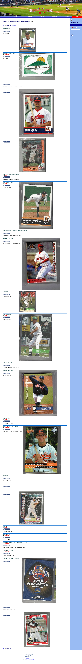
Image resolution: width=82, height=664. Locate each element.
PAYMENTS (54, 16)
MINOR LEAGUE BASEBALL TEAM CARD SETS (20, 21)
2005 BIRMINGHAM (6, 418)
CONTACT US (16, 16)
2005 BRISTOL (6, 526)
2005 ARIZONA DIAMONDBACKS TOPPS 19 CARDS (12, 81)
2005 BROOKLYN (6, 534)
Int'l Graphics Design (31, 659)
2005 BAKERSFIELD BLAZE (8, 182)
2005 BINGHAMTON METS (8, 370)
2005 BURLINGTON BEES (8, 550)
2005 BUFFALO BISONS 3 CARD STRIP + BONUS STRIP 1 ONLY (15, 542)
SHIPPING (42, 16)
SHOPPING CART (74, 22)
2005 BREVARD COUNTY (8, 491)
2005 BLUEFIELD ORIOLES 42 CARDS (10, 426)
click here (30, 656)
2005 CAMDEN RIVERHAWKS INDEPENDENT (11, 604)
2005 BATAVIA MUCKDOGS (8, 238)
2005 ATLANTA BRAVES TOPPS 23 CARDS (11, 174)
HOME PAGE (6, 21)
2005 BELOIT (5, 291)
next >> (11, 25)
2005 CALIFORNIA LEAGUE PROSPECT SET (11, 558)
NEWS (77, 16)
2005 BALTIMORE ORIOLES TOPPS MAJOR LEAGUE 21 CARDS (15, 230)
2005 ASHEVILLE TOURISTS (8, 138)
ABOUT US (30, 16)
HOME (4, 16)
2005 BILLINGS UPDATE (7, 362)
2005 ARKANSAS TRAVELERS (8, 89)
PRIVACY (67, 16)
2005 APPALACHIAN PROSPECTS (9, 53)
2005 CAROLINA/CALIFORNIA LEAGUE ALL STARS (12, 612)
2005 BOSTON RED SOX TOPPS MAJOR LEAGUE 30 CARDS (14, 483)
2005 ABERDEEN (6, 28)
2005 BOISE (5, 475)
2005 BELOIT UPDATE (7, 314)
